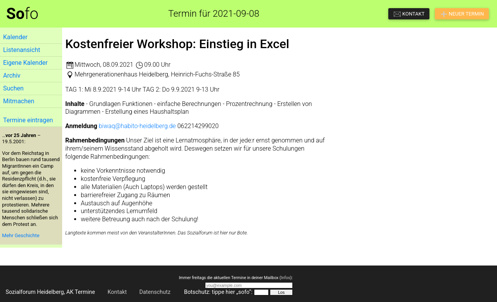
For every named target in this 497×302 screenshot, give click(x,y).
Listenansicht (21, 50)
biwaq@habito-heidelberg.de (137, 126)
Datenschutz (154, 292)
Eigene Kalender (25, 62)
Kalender (15, 37)
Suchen (13, 88)
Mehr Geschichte (20, 235)
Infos (285, 277)
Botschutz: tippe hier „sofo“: (218, 292)
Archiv (12, 75)
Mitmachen (18, 101)
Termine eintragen (28, 120)
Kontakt (117, 292)
